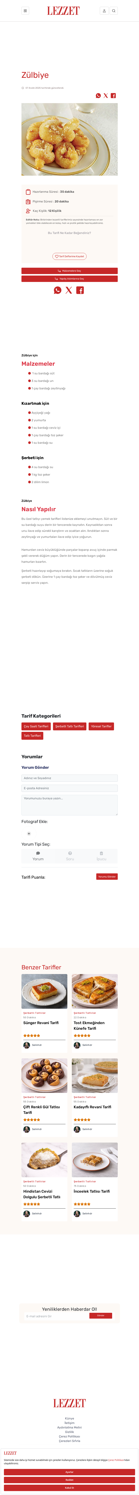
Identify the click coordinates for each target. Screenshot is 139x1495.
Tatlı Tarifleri (32, 735)
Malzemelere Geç (69, 270)
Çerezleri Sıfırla (69, 1441)
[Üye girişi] (104, 11)
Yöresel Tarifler (101, 726)
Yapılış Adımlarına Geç (69, 278)
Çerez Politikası (69, 1436)
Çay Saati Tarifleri (36, 726)
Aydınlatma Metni (69, 1427)
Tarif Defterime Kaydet (69, 256)
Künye (69, 1418)
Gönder (100, 1315)
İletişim (69, 1423)
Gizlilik (69, 1432)
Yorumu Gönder (107, 876)
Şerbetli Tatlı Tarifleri (69, 726)
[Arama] (114, 11)
